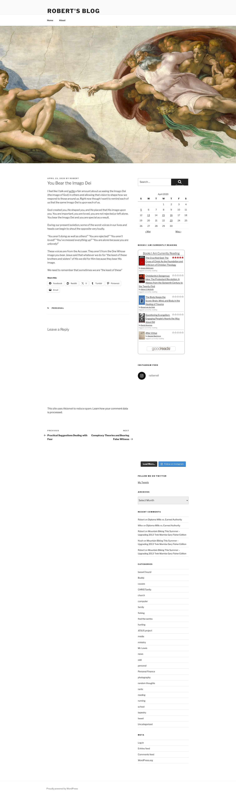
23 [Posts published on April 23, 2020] (171, 220)
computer (143, 601)
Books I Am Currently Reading (161, 253)
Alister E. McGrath (147, 289)
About (62, 20)
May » (178, 231)
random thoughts (146, 683)
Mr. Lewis (142, 648)
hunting (141, 624)
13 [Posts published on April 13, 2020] (148, 215)
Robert (74, 178)
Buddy (141, 577)
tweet (141, 718)
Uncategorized (145, 724)
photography (144, 677)
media (141, 636)
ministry (142, 642)
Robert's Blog (73, 11)
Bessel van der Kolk (148, 307)
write (72, 191)
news (140, 654)
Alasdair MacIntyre (154, 336)
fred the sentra (145, 618)
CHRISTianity (144, 589)
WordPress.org (145, 760)
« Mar (148, 231)
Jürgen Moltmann (147, 268)
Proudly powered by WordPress (62, 788)
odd (140, 659)
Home (50, 20)
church (141, 595)
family (141, 607)
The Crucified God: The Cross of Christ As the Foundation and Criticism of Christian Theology (164, 261)
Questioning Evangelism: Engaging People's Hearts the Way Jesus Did (163, 318)
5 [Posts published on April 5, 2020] (141, 209)
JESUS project (145, 630)
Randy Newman (146, 325)
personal (58, 308)
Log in (141, 742)
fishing (141, 613)
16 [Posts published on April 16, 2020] (171, 215)
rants (140, 689)
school (141, 706)
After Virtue (151, 333)
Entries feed (144, 748)
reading (141, 695)
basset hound (144, 572)
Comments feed (146, 754)
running (141, 700)
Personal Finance (146, 671)
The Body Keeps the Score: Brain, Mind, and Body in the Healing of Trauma (163, 300)
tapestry (142, 712)
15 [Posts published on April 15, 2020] (163, 215)
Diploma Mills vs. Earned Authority (165, 519)
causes (141, 583)
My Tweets (143, 482)
